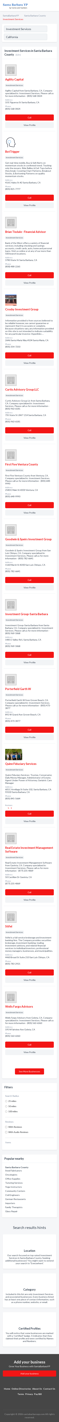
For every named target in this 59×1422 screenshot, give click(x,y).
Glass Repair (11, 1211)
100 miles (13, 1111)
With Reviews (15, 1127)
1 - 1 (9, 808)
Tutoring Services (14, 1182)
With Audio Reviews (18, 1132)
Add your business (29, 1373)
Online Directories (21, 1388)
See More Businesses (29, 1071)
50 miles (12, 1106)
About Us (37, 1388)
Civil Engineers (12, 1195)
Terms (20, 1394)
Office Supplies (12, 1178)
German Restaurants (15, 1199)
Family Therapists (13, 1207)
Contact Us (49, 1388)
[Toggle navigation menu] (54, 5)
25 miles (12, 1101)
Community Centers (15, 1191)
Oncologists (11, 1174)
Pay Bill (38, 1394)
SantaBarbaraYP (11, 15)
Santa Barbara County (35, 15)
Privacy (29, 1394)
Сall (29, 117)
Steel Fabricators (13, 1170)
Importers (10, 1203)
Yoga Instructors (13, 1187)
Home (7, 1388)
